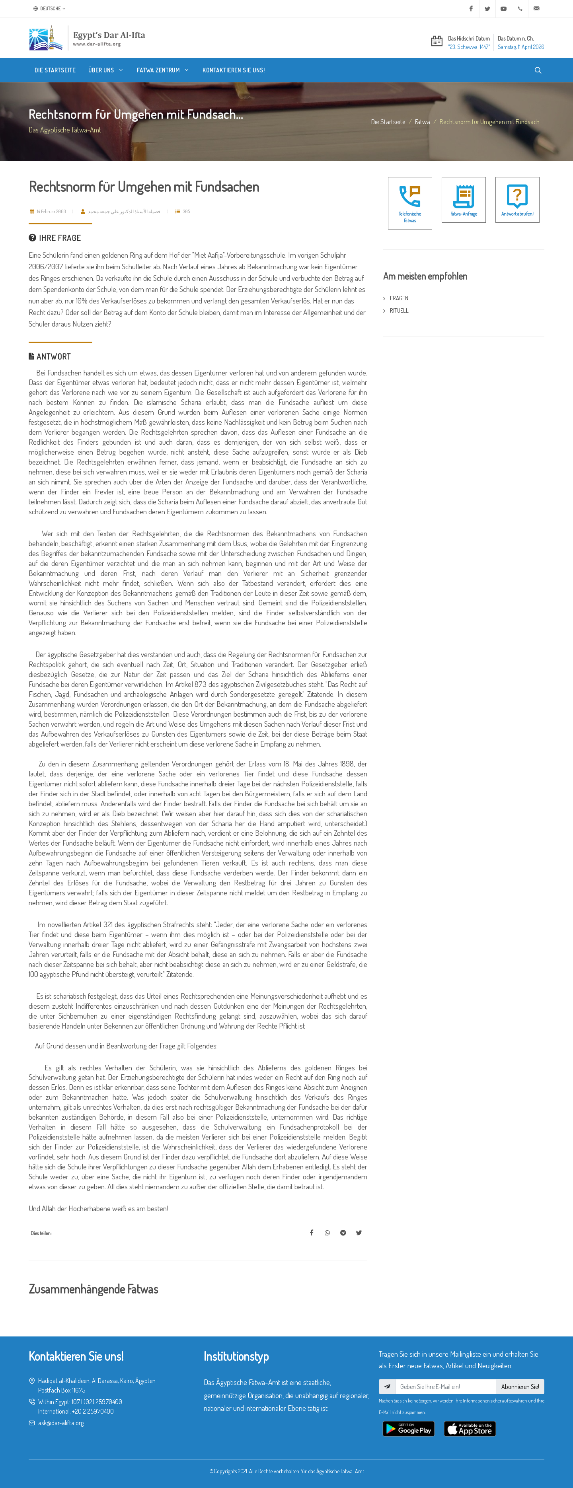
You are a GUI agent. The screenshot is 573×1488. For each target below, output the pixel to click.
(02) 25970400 (103, 1402)
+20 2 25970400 (93, 1411)
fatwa (422, 121)
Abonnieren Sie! (520, 1387)
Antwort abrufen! (517, 214)
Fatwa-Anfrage (463, 214)
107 (76, 1402)
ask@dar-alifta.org (61, 1423)
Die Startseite (388, 121)
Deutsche (49, 9)
